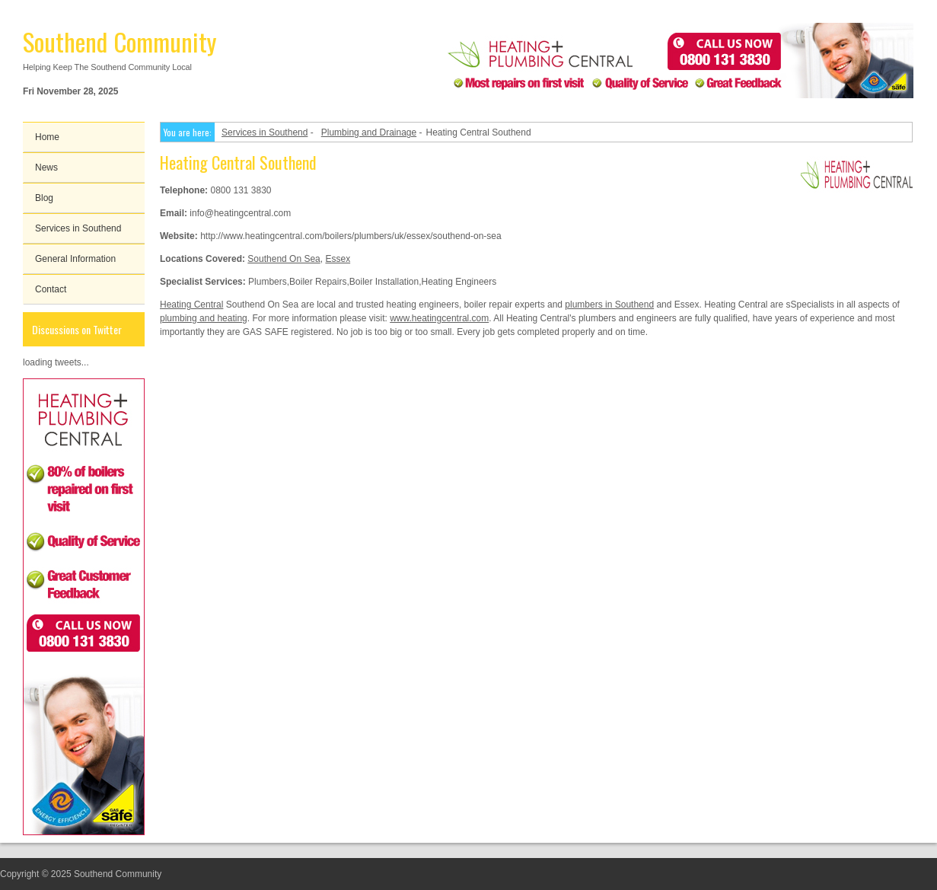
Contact (50, 289)
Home (47, 137)
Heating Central (191, 304)
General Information (75, 259)
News (46, 167)
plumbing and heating (203, 318)
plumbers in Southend (609, 304)
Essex (337, 259)
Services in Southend (78, 228)
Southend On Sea (283, 259)
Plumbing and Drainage (368, 132)
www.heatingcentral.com (439, 318)
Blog (44, 198)
